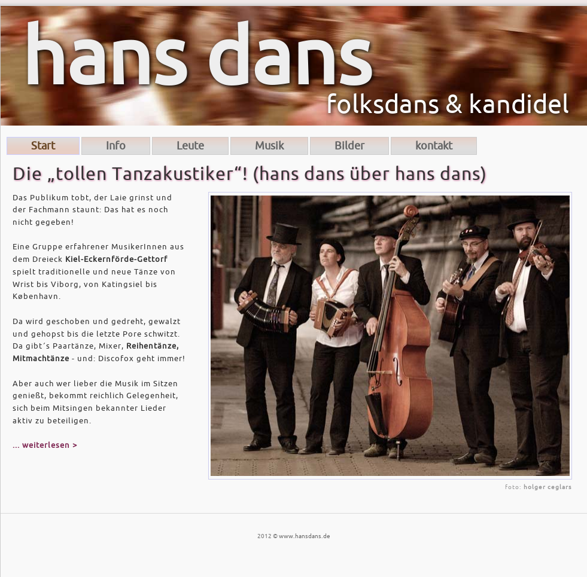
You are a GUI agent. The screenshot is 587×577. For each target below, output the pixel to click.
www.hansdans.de (304, 536)
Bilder (349, 146)
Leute (190, 146)
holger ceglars (548, 487)
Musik (269, 146)
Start (43, 146)
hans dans (197, 59)
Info (116, 146)
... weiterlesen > (45, 445)
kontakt (433, 146)
